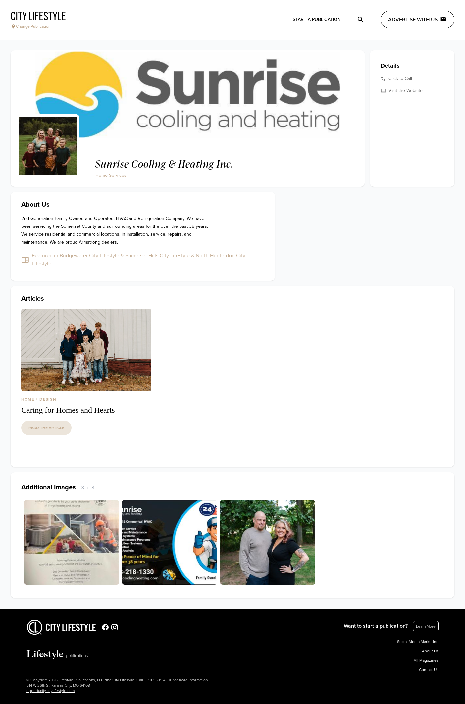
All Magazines (426, 660)
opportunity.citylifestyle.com (50, 690)
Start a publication (317, 19)
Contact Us (429, 669)
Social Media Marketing (418, 641)
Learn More (426, 626)
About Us (430, 651)
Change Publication (31, 26)
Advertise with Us (417, 19)
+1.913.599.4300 (158, 680)
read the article (46, 428)
